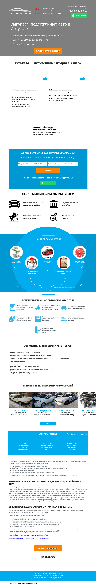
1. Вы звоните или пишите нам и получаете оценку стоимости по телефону (25, 92)
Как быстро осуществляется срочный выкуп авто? (47, 446)
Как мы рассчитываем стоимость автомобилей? (23, 446)
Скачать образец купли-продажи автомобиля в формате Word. (28, 535)
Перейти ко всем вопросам (77, 434)
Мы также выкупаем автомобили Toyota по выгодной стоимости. (30, 538)
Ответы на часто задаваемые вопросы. (48, 573)
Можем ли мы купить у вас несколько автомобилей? (72, 446)
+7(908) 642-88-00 (77, 11)
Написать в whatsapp (81, 15)
